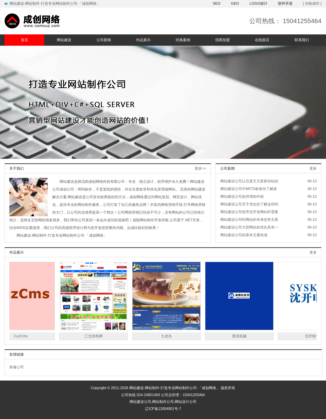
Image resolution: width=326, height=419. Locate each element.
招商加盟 (222, 40)
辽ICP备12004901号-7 (163, 409)
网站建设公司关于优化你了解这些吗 (249, 204)
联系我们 (302, 40)
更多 (313, 168)
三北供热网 (96, 336)
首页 (24, 40)
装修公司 (16, 367)
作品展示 (143, 40)
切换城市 (312, 3)
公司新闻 (103, 40)
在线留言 (262, 40)
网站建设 (64, 40)
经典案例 (183, 40)
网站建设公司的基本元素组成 (243, 235)
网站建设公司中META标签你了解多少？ (248, 189)
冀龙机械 (242, 336)
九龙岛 (169, 336)
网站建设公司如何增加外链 (242, 196)
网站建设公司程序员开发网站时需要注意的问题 (249, 212)
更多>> (200, 168)
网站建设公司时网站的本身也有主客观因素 (249, 220)
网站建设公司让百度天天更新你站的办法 (249, 181)
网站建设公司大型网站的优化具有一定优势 (249, 228)
